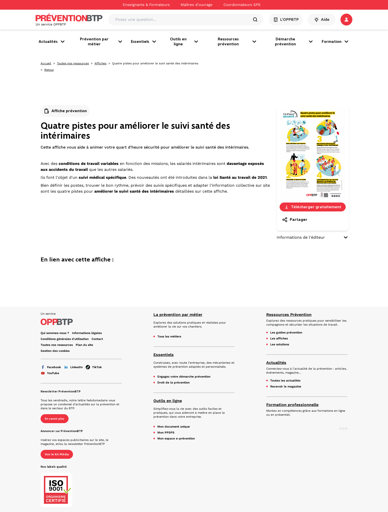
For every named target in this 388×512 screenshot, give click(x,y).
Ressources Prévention (289, 314)
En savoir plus (54, 418)
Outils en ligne (184, 41)
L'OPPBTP (286, 19)
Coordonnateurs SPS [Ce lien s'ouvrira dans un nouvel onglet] (242, 4)
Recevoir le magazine (285, 386)
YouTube (50, 373)
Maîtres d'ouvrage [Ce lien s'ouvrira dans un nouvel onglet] (197, 4)
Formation (335, 42)
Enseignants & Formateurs (146, 4)
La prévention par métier (177, 314)
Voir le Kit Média (57, 454)
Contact (97, 339)
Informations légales (87, 333)
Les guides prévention (286, 332)
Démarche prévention (294, 41)
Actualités (52, 42)
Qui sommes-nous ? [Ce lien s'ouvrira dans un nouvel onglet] (55, 333)
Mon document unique (173, 426)
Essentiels (144, 42)
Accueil (46, 63)
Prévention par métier (101, 41)
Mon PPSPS (165, 432)
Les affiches (279, 338)
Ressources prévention (237, 41)
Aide (321, 19)
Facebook (51, 367)
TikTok (94, 367)
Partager (294, 220)
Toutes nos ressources (73, 63)
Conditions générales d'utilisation (65, 339)
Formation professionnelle (292, 404)
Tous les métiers (169, 336)
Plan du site (84, 345)
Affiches (100, 63)
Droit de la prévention (173, 382)
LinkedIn (73, 367)
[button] (346, 20)
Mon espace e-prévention (176, 438)
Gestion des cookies (55, 351)
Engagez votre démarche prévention (183, 376)
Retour (49, 69)
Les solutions (279, 344)
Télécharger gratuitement (312, 207)
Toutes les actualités (285, 380)
